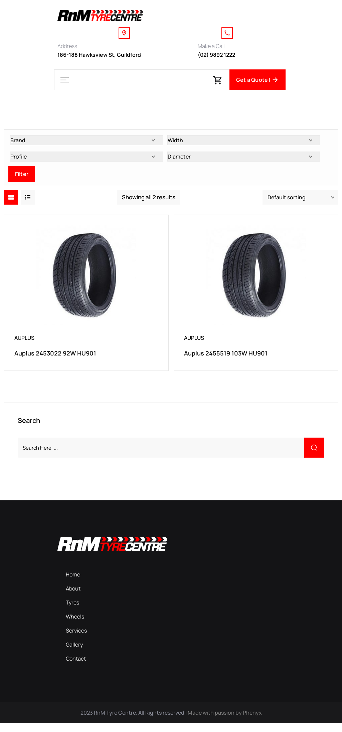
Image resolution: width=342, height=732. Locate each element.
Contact (76, 667)
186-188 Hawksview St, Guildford (99, 54)
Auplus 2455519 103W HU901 (226, 357)
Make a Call (211, 46)
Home (73, 583)
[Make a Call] (227, 33)
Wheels (75, 625)
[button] (64, 80)
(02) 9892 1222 (216, 54)
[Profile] (86, 161)
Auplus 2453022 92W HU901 (55, 357)
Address (67, 46)
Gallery (74, 653)
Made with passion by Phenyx (225, 721)
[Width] (243, 145)
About (73, 597)
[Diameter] (243, 161)
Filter (21, 178)
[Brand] (86, 145)
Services (76, 639)
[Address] (124, 33)
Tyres (72, 611)
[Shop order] (300, 201)
